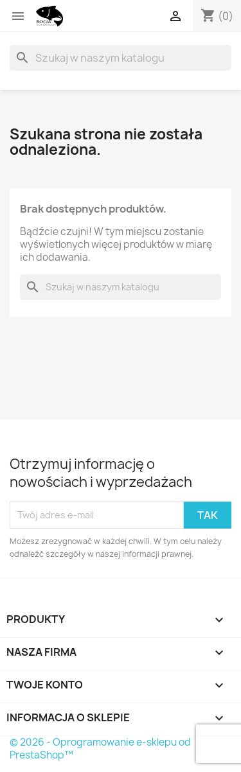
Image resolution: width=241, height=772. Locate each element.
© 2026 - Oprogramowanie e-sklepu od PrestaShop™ (100, 748)
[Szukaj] (120, 58)
